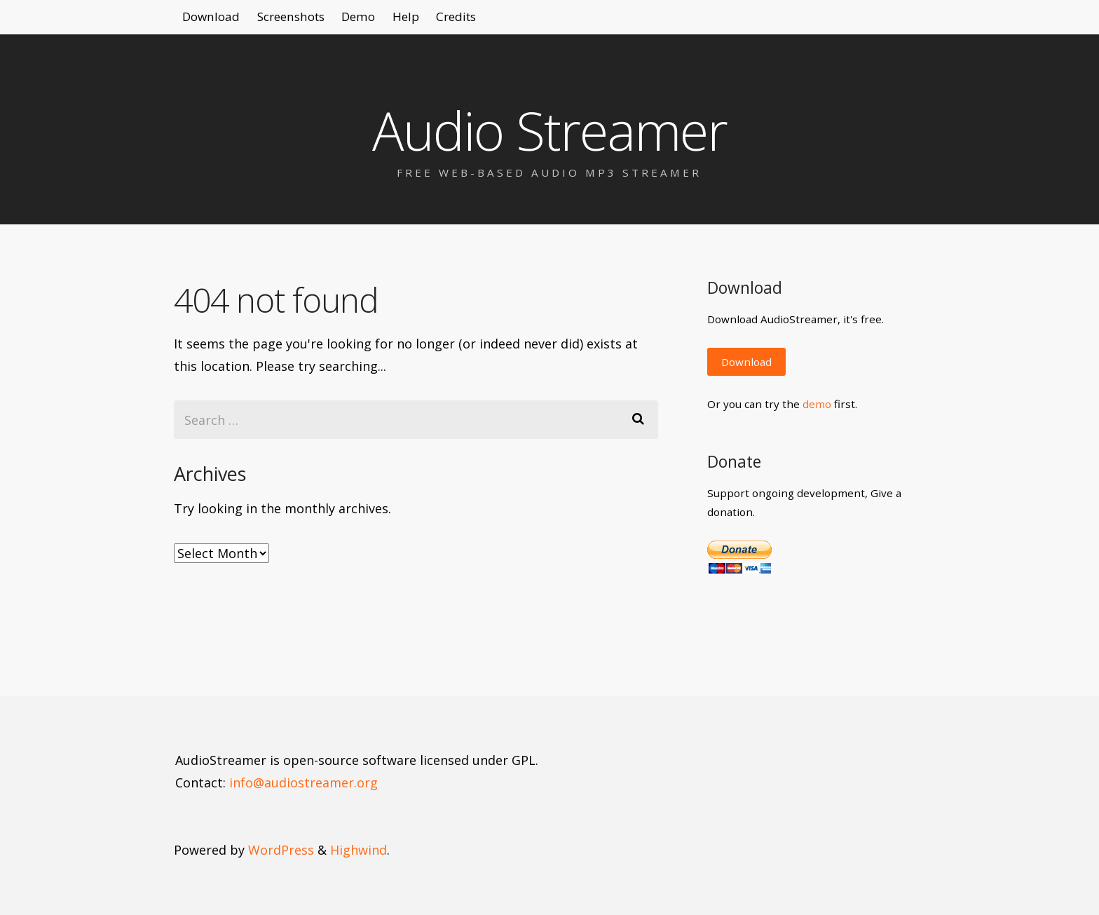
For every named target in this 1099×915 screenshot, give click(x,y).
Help (458, 21)
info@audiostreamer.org (303, 782)
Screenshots (314, 21)
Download (218, 21)
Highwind (358, 849)
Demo (397, 21)
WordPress (281, 849)
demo (817, 404)
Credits (521, 21)
